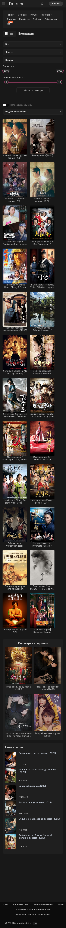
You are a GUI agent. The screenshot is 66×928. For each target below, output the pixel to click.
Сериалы (22, 15)
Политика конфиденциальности (33, 909)
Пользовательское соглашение (33, 914)
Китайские (24, 19)
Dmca (60, 904)
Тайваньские (50, 19)
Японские (11, 19)
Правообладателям (43, 904)
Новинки (11, 15)
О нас (5, 904)
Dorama (17, 3)
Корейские (46, 15)
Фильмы (34, 15)
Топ (9, 23)
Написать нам (20, 904)
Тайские (37, 19)
